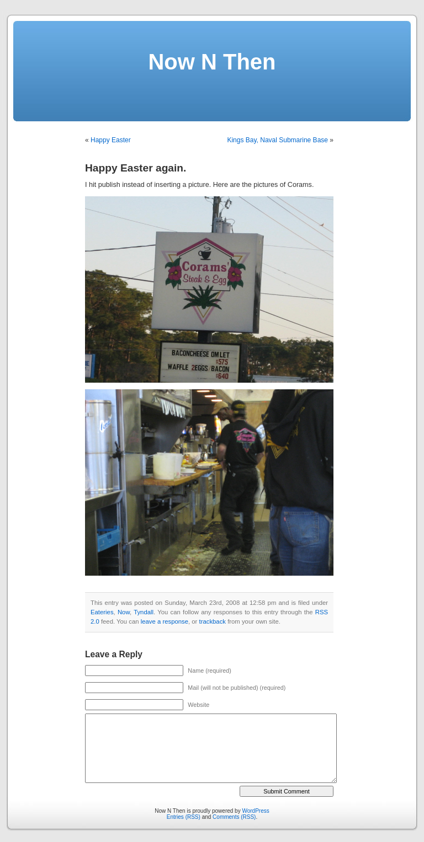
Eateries (102, 612)
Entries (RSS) (183, 817)
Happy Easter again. (135, 168)
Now (124, 612)
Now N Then (211, 62)
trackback (212, 621)
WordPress (255, 811)
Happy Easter (111, 140)
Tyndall (143, 612)
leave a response (164, 621)
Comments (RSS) (234, 817)
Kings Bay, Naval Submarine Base (277, 140)
